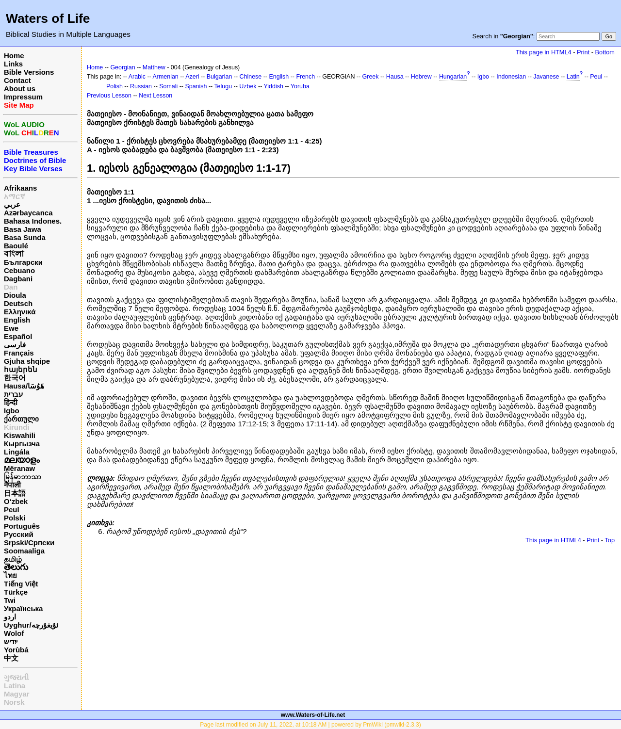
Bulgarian (219, 76)
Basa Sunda (25, 237)
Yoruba (300, 86)
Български (23, 262)
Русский (18, 534)
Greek (370, 76)
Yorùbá (16, 650)
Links (13, 64)
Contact (17, 80)
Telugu (223, 86)
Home (14, 55)
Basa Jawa (22, 229)
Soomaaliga (24, 551)
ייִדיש (10, 641)
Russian (141, 86)
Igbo (11, 410)
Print (583, 52)
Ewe (11, 328)
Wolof (14, 633)
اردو (10, 617)
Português (22, 526)
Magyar (17, 694)
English (17, 320)
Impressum (23, 97)
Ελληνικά (19, 312)
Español (18, 336)
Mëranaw (19, 468)
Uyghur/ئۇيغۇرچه (31, 625)
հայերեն (20, 369)
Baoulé (16, 246)
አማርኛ (14, 196)
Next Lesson (155, 95)
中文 (11, 658)
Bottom (605, 52)
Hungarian (453, 76)
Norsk (14, 702)
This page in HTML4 (544, 52)
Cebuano (19, 270)
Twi (10, 600)
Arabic (137, 76)
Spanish (196, 86)
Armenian (166, 76)
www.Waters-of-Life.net (313, 715)
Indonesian (511, 76)
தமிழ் (13, 559)
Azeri (192, 76)
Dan (10, 287)
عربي (12, 204)
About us (19, 88)
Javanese (546, 76)
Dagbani (18, 279)
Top (610, 540)
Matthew (154, 67)
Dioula (15, 295)
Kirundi (17, 427)
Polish (114, 86)
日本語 (15, 493)
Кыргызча (22, 443)
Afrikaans (20, 188)
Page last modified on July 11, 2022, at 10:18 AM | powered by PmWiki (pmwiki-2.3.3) (310, 724)
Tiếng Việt (21, 584)
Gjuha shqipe (27, 361)
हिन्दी (10, 402)
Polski (14, 518)
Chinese (251, 76)
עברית (13, 394)
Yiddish (273, 86)
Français (19, 353)
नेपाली (12, 485)
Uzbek (247, 86)
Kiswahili (19, 435)
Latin (573, 76)
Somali (168, 86)
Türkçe (16, 592)
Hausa (395, 76)
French (305, 76)
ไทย (10, 575)
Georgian (122, 67)
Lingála (17, 452)
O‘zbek (16, 501)
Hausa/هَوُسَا (24, 386)
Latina (14, 685)
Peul (11, 509)
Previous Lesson (109, 95)
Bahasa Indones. (33, 221)
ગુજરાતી (16, 677)
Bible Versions (29, 72)
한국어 (15, 377)
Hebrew (421, 76)
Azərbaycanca (28, 213)
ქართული (21, 419)
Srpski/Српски (29, 542)
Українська (23, 608)
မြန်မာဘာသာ (22, 476)
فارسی (15, 344)
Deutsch (18, 303)
